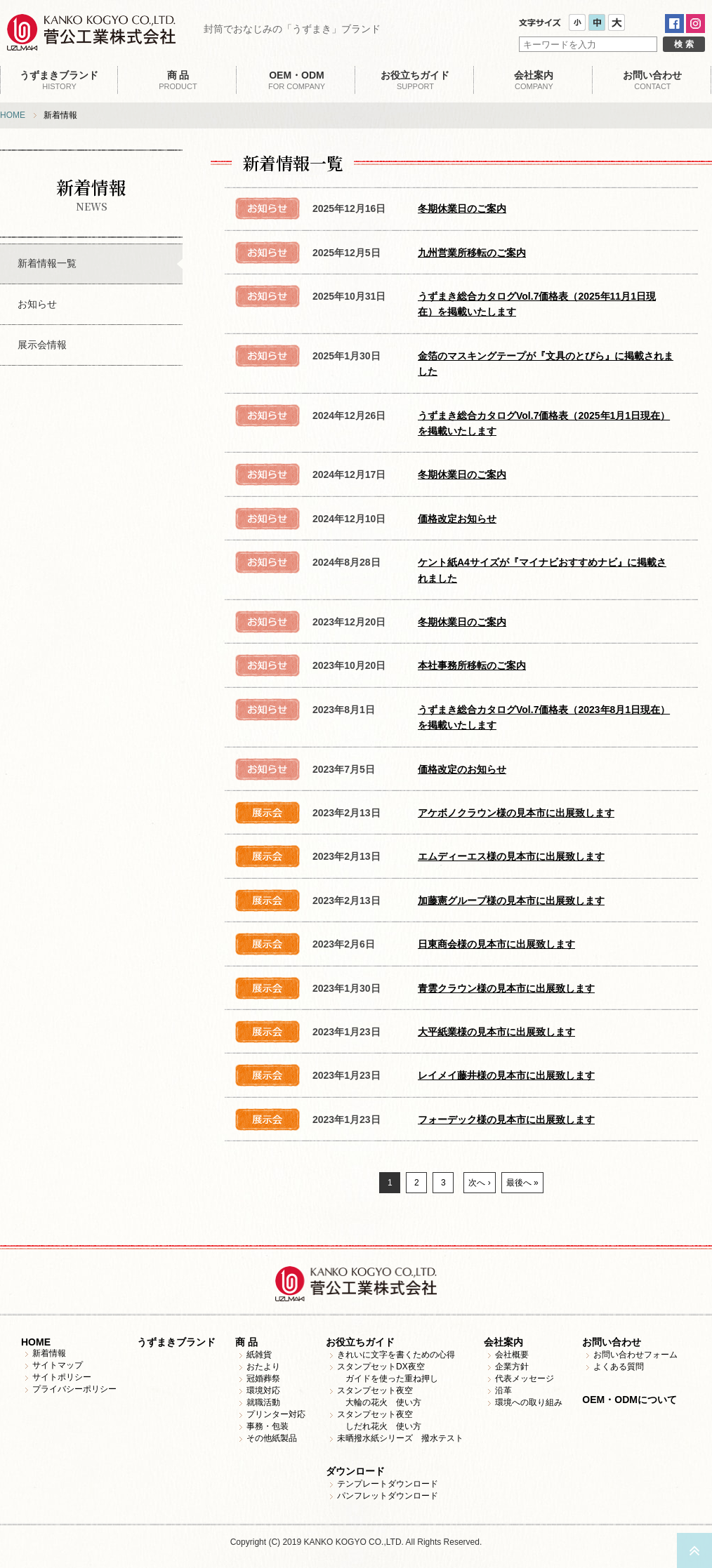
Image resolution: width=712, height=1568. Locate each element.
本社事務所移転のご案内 (472, 665)
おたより (263, 1366)
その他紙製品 (271, 1438)
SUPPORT (415, 80)
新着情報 (49, 1353)
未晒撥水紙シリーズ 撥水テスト (400, 1438)
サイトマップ (57, 1365)
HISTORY (59, 80)
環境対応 (263, 1390)
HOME (12, 115)
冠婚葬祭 (263, 1378)
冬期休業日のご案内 (462, 208)
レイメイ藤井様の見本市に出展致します (506, 1075)
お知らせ (37, 304)
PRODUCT (178, 80)
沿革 (503, 1390)
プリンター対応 (275, 1414)
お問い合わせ (611, 1342)
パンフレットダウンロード (387, 1496)
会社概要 (512, 1355)
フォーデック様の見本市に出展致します (506, 1119)
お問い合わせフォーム (635, 1355)
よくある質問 (618, 1366)
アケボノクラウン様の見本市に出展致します (516, 812)
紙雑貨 (259, 1355)
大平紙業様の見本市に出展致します (496, 1031)
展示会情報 (42, 344)
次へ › (479, 1183)
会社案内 (503, 1342)
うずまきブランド (176, 1342)
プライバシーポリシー (74, 1389)
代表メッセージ (524, 1378)
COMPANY (534, 80)
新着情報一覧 (47, 263)
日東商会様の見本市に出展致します (496, 944)
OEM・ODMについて (629, 1399)
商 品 (246, 1342)
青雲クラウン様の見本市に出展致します (506, 988)
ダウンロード (355, 1471)
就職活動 (263, 1402)
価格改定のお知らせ (462, 769)
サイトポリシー (61, 1377)
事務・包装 (267, 1426)
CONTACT (652, 80)
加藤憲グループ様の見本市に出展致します (511, 900)
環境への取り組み (528, 1402)
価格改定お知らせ (457, 518)
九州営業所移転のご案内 (472, 252)
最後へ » (522, 1183)
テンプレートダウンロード (387, 1484)
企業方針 (512, 1366)
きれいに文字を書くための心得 (396, 1355)
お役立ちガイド (360, 1342)
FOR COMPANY (296, 80)
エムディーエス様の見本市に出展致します (511, 856)
